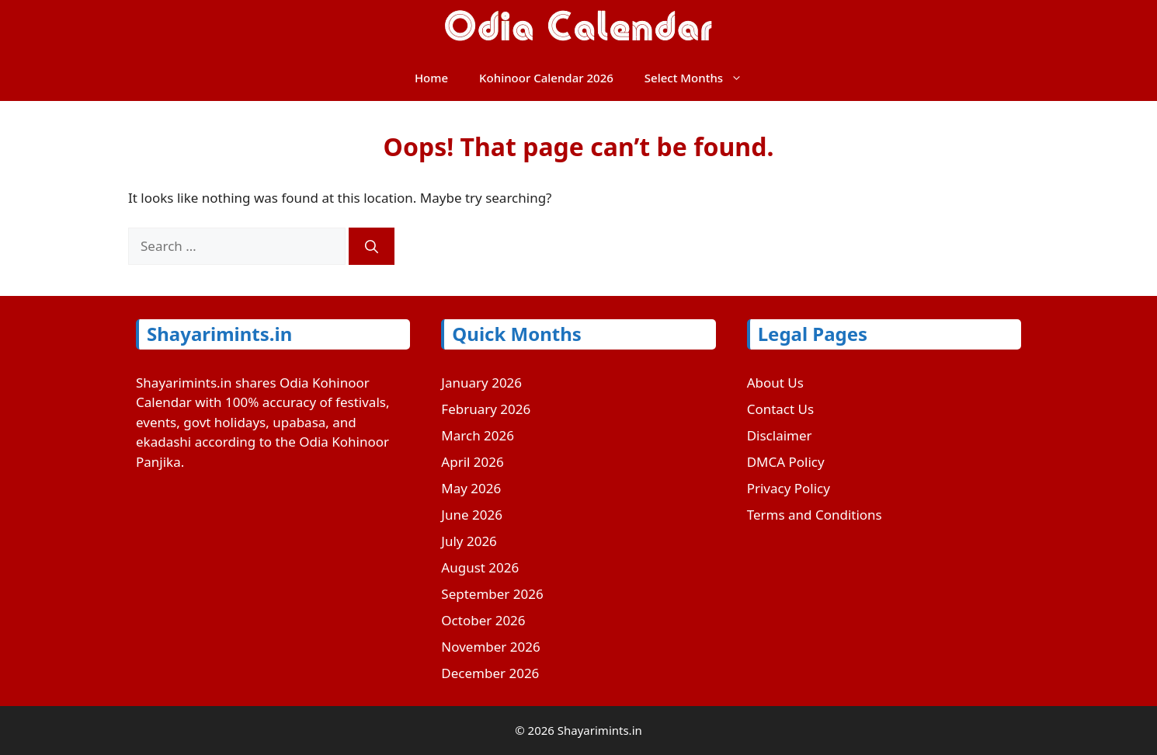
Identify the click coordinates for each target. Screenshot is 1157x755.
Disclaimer (779, 435)
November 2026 (490, 647)
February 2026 (485, 409)
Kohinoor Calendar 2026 (546, 77)
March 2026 (477, 435)
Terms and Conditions (814, 515)
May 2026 (471, 488)
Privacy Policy (788, 488)
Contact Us (781, 409)
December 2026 (490, 673)
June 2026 (471, 515)
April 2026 (472, 462)
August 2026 (480, 567)
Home (431, 77)
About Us (775, 382)
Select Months (701, 77)
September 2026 (492, 594)
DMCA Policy (786, 462)
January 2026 (481, 382)
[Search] (371, 246)
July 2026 (469, 541)
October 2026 (483, 620)
